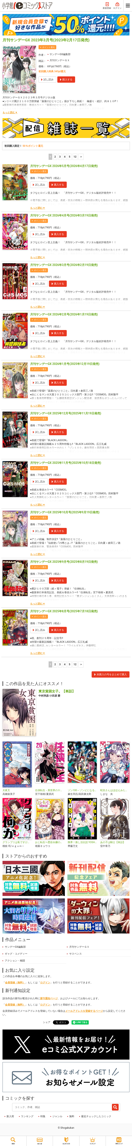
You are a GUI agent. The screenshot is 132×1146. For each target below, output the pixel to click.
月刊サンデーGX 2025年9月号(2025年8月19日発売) (64, 561)
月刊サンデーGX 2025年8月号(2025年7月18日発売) (64, 611)
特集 (42, 1116)
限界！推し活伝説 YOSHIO (82, 842)
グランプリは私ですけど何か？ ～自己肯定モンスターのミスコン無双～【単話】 (17, 842)
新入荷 (10, 1116)
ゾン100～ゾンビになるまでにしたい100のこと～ (82, 790)
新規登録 (107, 5)
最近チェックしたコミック (96, 1116)
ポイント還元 (48, 47)
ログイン (117, 5)
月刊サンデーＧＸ (60, 60)
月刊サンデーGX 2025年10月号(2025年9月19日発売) (65, 512)
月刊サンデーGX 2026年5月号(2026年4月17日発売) (64, 166)
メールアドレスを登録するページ (84, 1010)
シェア (46, 1022)
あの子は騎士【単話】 (112, 842)
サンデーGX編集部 (60, 54)
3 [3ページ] (60, 156)
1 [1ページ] (50, 156)
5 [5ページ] (69, 156)
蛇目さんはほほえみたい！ (114, 790)
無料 (71, 1116)
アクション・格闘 (15, 960)
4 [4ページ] (64, 156)
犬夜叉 (6, 790)
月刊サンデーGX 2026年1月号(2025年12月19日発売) (65, 364)
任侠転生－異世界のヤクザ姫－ (49, 790)
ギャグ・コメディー (16, 953)
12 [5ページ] (75, 156)
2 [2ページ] (55, 156)
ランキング (27, 1116)
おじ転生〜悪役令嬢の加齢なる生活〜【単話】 (49, 842)
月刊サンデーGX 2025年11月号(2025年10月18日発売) (65, 462)
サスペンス (75, 953)
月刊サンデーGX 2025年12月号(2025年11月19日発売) (65, 413)
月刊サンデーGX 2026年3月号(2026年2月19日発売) (64, 265)
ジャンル (57, 1116)
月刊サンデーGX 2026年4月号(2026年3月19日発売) (64, 215)
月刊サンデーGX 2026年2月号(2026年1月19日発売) (64, 314)
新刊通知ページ (49, 998)
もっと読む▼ (10, 112)
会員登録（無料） (15, 982)
